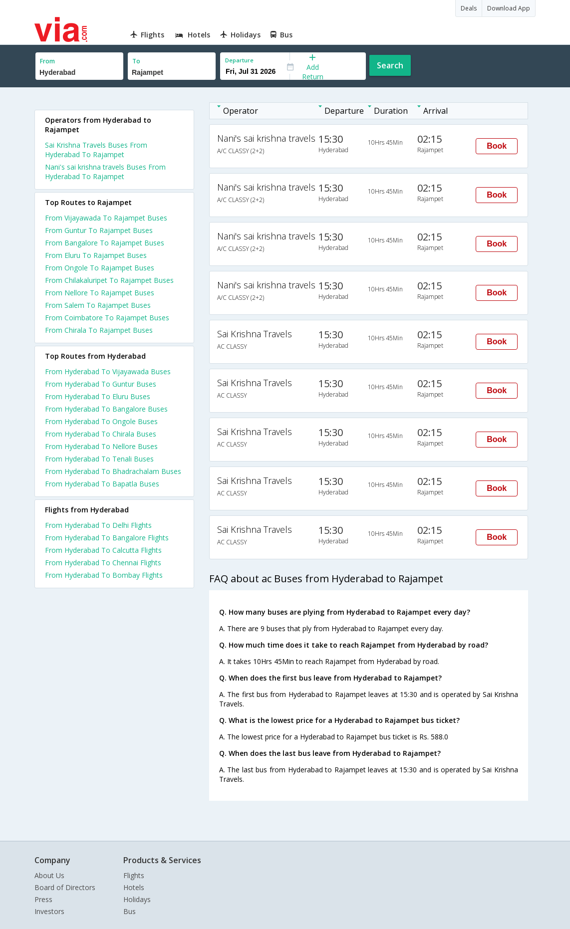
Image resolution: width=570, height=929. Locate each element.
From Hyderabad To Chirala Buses (100, 434)
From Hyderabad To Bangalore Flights (107, 537)
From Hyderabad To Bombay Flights (104, 575)
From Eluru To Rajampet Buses (96, 255)
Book (497, 146)
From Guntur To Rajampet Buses (99, 230)
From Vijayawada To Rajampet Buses (106, 218)
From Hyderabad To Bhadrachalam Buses (113, 471)
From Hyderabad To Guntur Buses (100, 384)
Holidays (137, 899)
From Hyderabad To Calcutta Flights (103, 550)
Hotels (133, 887)
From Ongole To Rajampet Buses (99, 267)
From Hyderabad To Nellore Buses (101, 446)
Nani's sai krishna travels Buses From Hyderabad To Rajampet (105, 171)
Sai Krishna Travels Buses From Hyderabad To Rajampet (96, 149)
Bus (129, 911)
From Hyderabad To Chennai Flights (103, 562)
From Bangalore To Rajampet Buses (104, 242)
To (136, 61)
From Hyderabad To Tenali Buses (99, 459)
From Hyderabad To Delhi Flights (98, 525)
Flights (133, 875)
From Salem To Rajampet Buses (98, 305)
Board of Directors (64, 887)
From (47, 61)
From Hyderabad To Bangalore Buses (106, 409)
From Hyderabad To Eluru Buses (97, 396)
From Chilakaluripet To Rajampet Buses (109, 280)
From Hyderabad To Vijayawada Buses (108, 371)
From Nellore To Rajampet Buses (99, 292)
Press (43, 899)
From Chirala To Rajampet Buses (99, 330)
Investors (49, 911)
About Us (49, 875)
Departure (239, 60)
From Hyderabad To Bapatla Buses (102, 483)
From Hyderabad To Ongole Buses (101, 421)
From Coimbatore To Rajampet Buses (107, 317)
